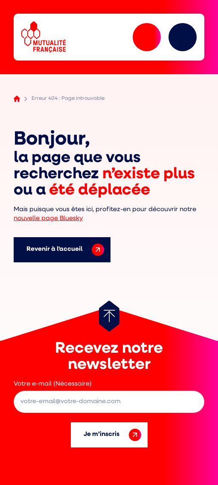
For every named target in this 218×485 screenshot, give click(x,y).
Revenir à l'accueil (65, 250)
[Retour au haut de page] (109, 316)
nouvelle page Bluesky (48, 218)
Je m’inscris (112, 435)
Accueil (17, 99)
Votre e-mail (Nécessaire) (53, 384)
